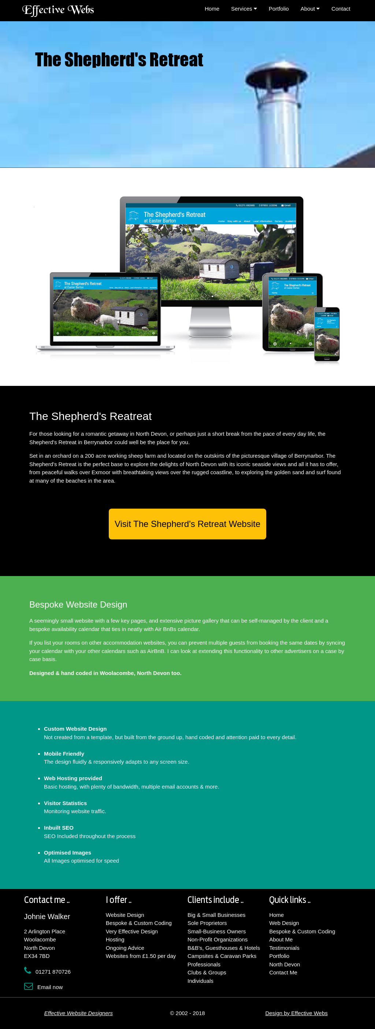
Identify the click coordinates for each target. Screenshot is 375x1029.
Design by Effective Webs (296, 1013)
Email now (50, 987)
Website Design (125, 915)
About (310, 8)
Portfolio (279, 8)
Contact (340, 8)
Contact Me (283, 972)
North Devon (284, 964)
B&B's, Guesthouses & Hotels (224, 948)
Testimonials (284, 948)
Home (212, 8)
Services (244, 8)
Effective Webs (58, 10)
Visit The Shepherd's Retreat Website (187, 524)
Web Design (284, 923)
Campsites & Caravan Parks (222, 956)
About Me (281, 939)
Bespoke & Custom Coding (139, 923)
